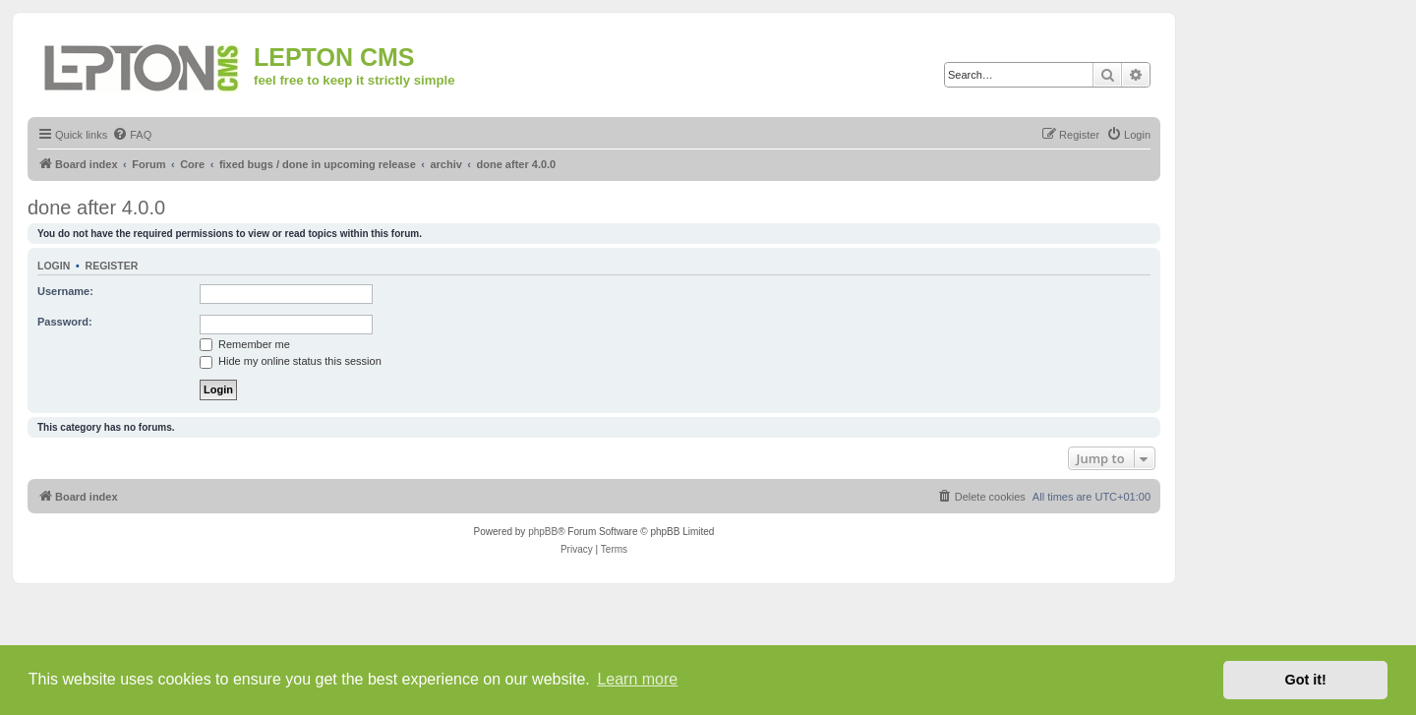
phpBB (543, 531)
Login (53, 265)
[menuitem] (131, 135)
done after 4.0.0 (96, 207)
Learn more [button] (637, 679)
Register (112, 265)
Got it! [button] (1306, 679)
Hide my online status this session (291, 361)
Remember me (245, 344)
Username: (65, 291)
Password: (64, 322)
